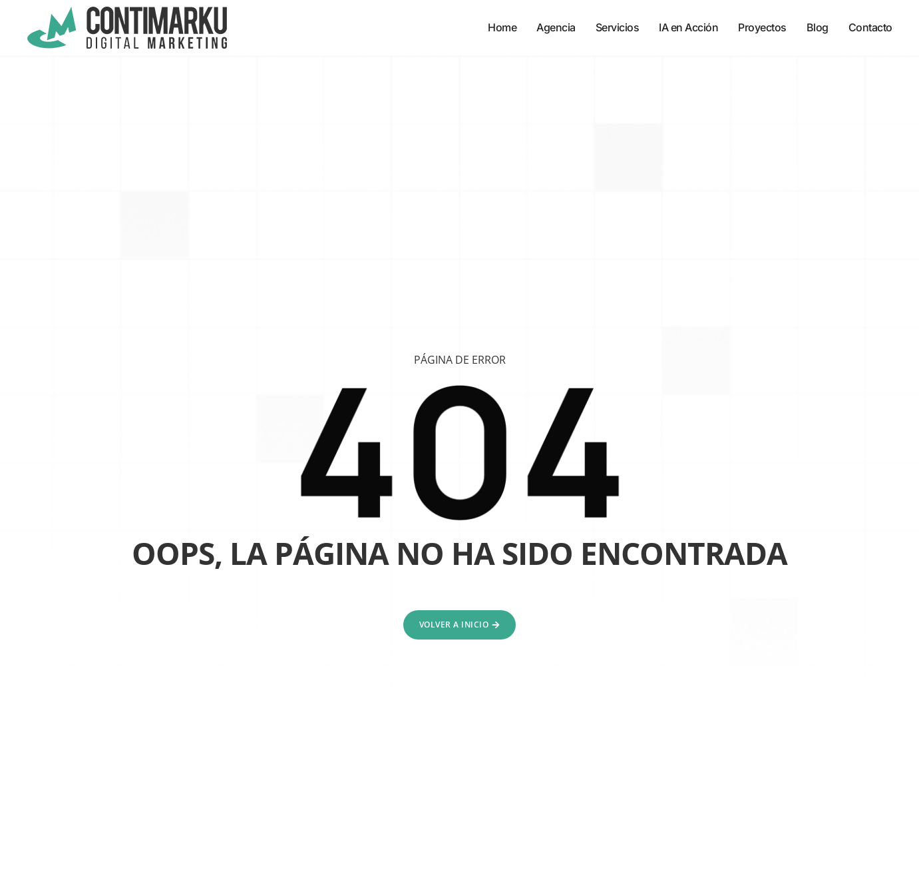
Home (502, 27)
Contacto (870, 27)
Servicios (618, 27)
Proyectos (762, 27)
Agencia (556, 27)
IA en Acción (688, 27)
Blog (817, 27)
